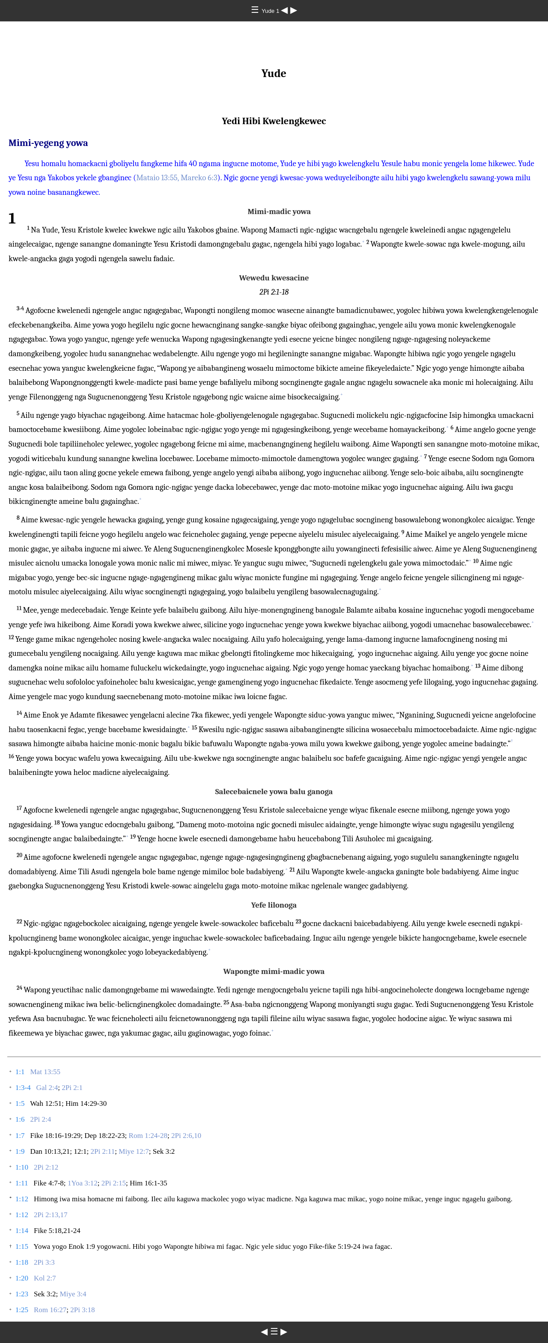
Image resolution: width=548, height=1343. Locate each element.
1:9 (20, 1151)
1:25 (21, 1310)
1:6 (20, 1119)
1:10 (21, 1167)
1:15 (21, 1246)
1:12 (21, 1199)
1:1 (20, 1072)
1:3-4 (23, 1088)
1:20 (21, 1278)
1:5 (20, 1103)
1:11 (21, 1183)
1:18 (21, 1262)
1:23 (21, 1294)
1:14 (21, 1231)
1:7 (20, 1136)
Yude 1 (271, 11)
